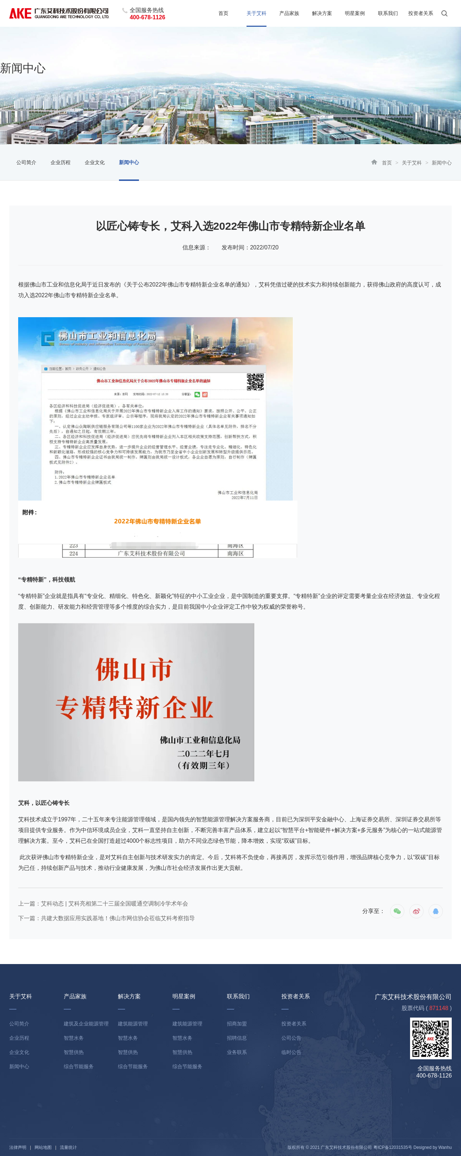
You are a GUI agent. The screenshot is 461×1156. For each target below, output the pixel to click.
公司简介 (26, 162)
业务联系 (237, 1052)
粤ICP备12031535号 (392, 1147)
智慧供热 (74, 1052)
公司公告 (291, 1038)
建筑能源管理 (133, 1023)
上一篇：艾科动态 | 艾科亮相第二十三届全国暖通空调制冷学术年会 (103, 904)
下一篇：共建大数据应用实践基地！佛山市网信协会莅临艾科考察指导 (106, 918)
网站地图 (43, 1147)
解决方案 (322, 13)
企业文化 (95, 162)
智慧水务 (74, 1038)
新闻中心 (129, 162)
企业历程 (61, 162)
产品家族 (289, 13)
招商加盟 (237, 1023)
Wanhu (445, 1147)
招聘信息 (237, 1038)
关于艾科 (256, 13)
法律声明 (17, 1147)
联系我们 (388, 13)
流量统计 (68, 1147)
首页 (223, 13)
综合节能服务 (79, 1066)
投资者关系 (420, 13)
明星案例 (355, 13)
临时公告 (291, 1052)
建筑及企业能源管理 (86, 1023)
